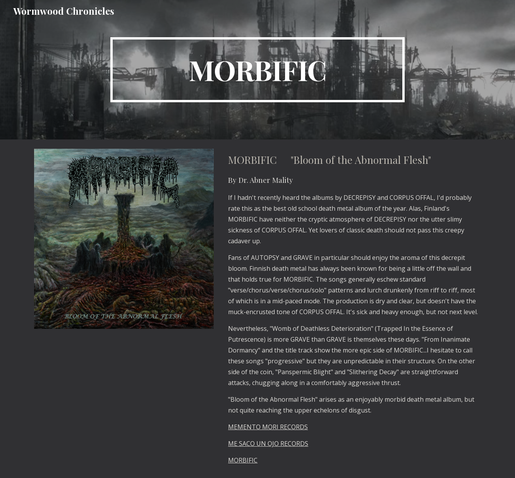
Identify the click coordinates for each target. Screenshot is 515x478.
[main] (257, 69)
